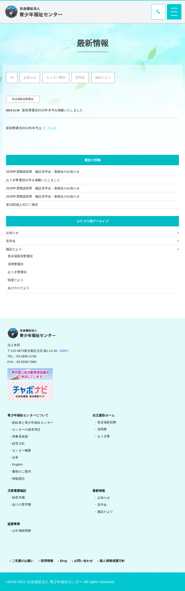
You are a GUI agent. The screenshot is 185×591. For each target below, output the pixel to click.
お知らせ (30, 77)
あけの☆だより (19, 288)
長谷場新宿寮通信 (20, 256)
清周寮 (102, 429)
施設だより (103, 77)
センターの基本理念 (26, 429)
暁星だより (16, 280)
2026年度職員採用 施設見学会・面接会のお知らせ (42, 171)
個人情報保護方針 (112, 561)
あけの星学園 (21, 504)
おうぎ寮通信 (17, 272)
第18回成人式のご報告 (22, 204)
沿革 (15, 457)
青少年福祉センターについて (28, 415)
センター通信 (55, 77)
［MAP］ (63, 351)
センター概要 (21, 450)
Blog (63, 561)
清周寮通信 (16, 264)
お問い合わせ (83, 561)
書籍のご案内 (21, 471)
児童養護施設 (16, 490)
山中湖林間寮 (21, 530)
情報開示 (18, 478)
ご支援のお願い (23, 561)
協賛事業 (13, 524)
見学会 (80, 77)
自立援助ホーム (103, 415)
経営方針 (18, 443)
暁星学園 (18, 497)
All (11, 77)
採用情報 (47, 561)
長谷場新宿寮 (106, 422)
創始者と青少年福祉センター (32, 422)
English (17, 464)
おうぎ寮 (103, 436)
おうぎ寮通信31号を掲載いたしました (33, 180)
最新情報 (98, 490)
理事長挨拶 (20, 436)
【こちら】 (50, 128)
